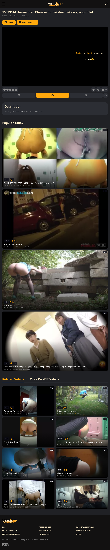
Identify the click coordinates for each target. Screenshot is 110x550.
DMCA (78, 534)
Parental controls (85, 527)
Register (80, 53)
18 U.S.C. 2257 (44, 534)
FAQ (4, 527)
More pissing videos (11, 534)
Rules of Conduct (10, 531)
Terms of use (45, 527)
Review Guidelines (84, 531)
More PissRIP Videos (44, 379)
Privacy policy (45, 531)
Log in (90, 53)
